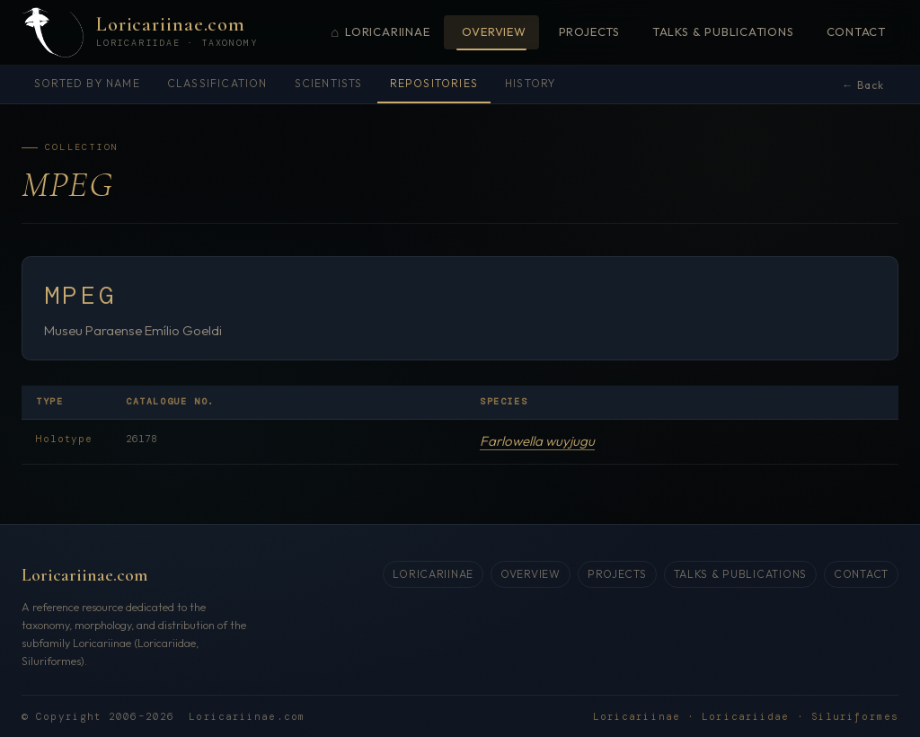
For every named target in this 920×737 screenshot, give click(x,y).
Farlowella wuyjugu (537, 440)
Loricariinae (380, 33)
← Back (863, 85)
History (530, 83)
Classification (217, 83)
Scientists (329, 83)
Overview (494, 31)
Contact (856, 31)
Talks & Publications (723, 31)
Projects (589, 31)
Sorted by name (87, 83)
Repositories (434, 83)
